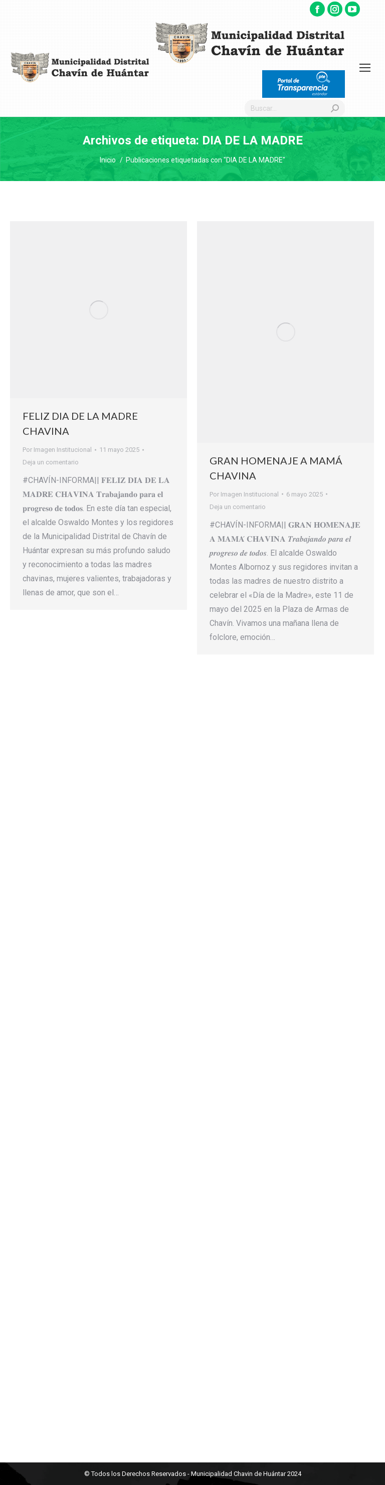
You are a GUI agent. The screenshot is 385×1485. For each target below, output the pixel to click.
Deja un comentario (51, 462)
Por (57, 449)
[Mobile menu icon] (365, 68)
